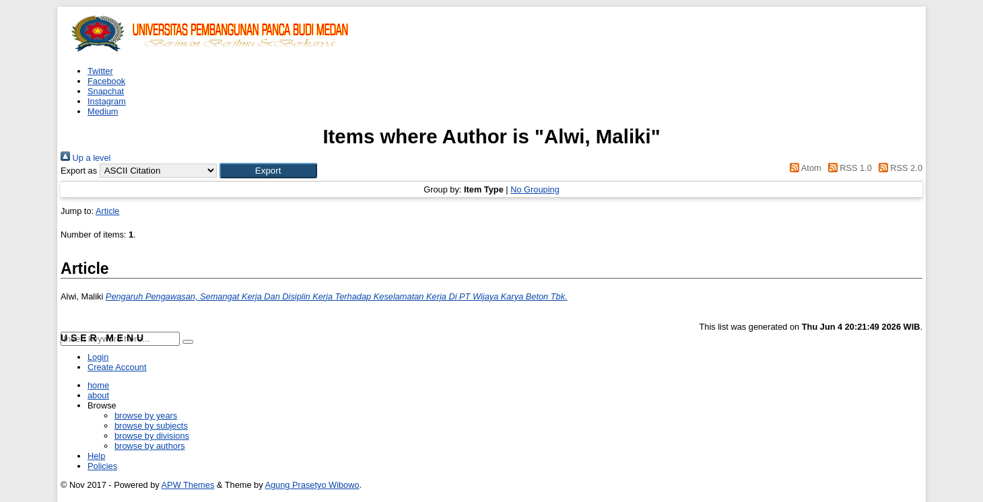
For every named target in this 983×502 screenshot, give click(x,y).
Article (108, 211)
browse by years (145, 415)
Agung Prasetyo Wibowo (312, 485)
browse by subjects (151, 426)
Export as (79, 171)
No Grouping (535, 189)
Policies (102, 466)
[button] (268, 170)
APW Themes (188, 485)
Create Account (117, 367)
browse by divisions (151, 436)
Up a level (85, 158)
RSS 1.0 (847, 168)
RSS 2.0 (898, 168)
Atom (803, 168)
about (98, 395)
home (98, 385)
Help (96, 456)
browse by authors (149, 446)
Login (98, 357)
